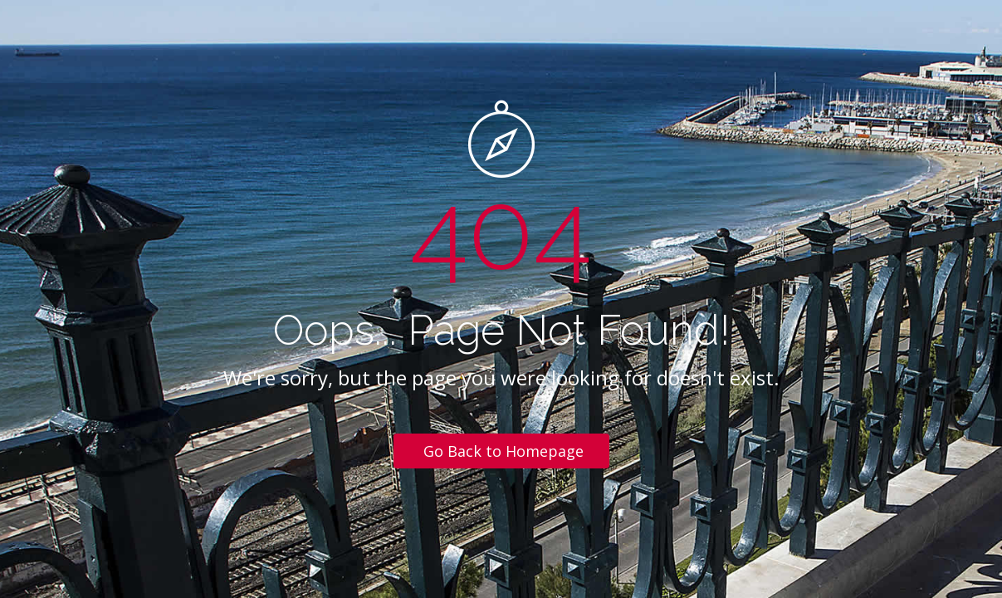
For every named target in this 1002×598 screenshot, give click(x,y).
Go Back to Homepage (503, 451)
